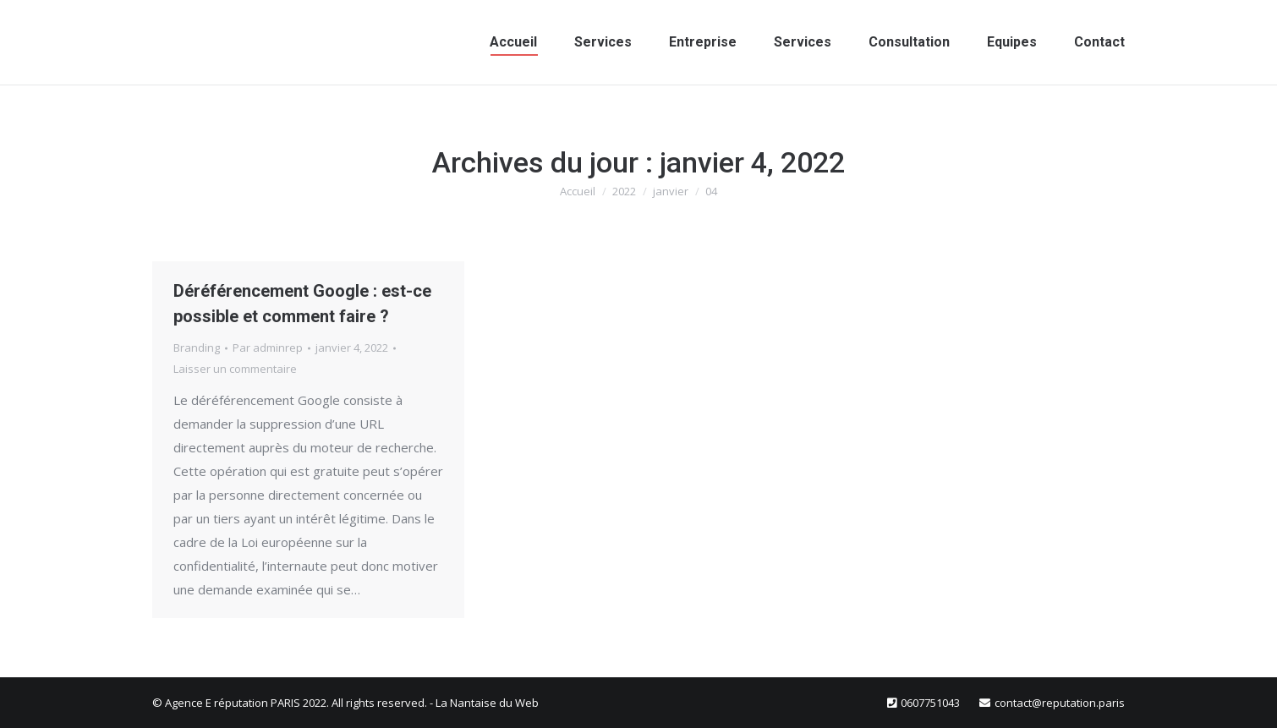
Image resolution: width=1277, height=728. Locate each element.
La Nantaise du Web (487, 702)
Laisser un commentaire (235, 368)
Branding (196, 347)
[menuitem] (513, 42)
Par (268, 347)
